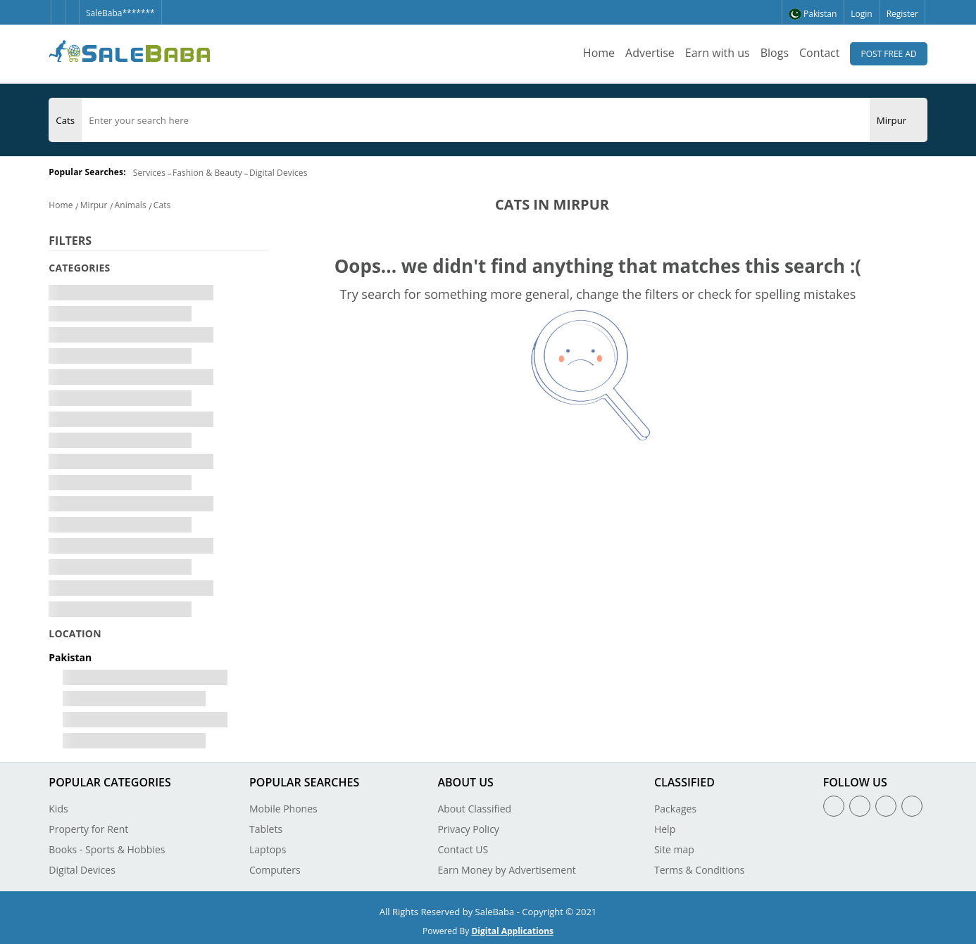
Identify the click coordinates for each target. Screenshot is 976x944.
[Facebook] (58, 6)
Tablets (265, 829)
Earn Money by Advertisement (506, 869)
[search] (475, 120)
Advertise (650, 52)
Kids (58, 808)
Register (902, 14)
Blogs (775, 52)
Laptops (267, 849)
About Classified (474, 808)
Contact (819, 52)
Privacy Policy (468, 829)
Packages (675, 808)
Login (861, 14)
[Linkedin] (885, 806)
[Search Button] (920, 119)
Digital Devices (278, 173)
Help (664, 829)
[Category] (65, 120)
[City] (892, 120)
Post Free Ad (888, 54)
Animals (130, 205)
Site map (674, 849)
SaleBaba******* (120, 13)
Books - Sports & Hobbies (107, 849)
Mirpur (94, 205)
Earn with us (717, 52)
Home (599, 52)
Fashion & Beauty (207, 173)
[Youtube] (911, 806)
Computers (275, 869)
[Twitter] (72, 6)
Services (149, 173)
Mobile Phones (283, 808)
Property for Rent (88, 829)
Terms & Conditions (699, 869)
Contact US (462, 849)
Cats (162, 205)
